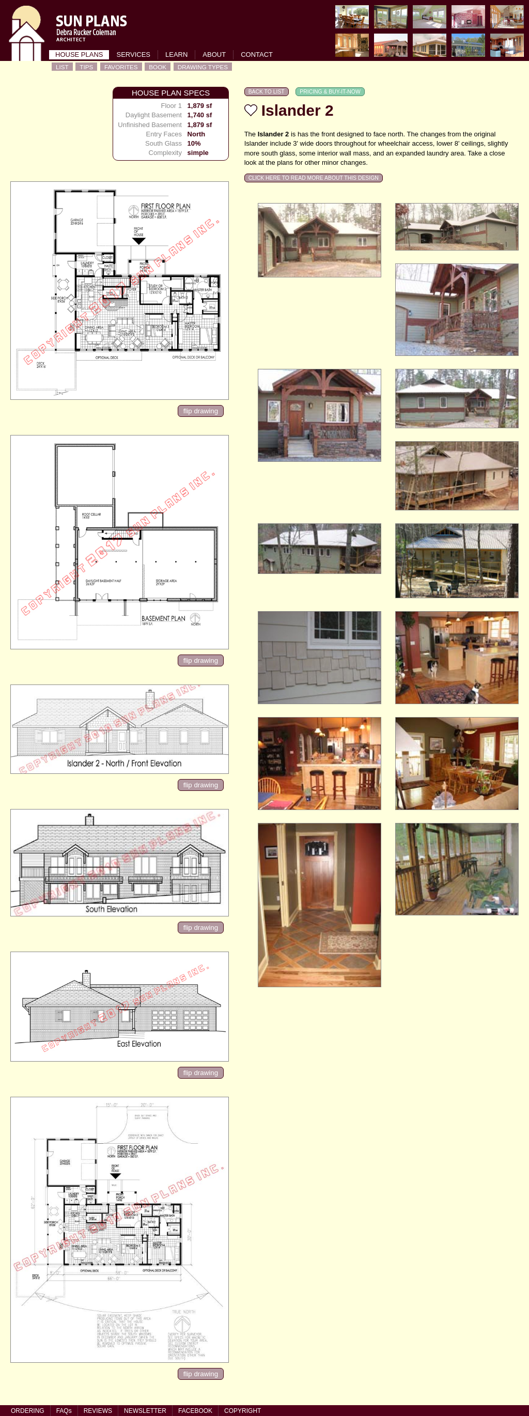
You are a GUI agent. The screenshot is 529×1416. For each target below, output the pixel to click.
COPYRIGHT (242, 1410)
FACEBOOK (195, 1410)
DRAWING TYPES (203, 67)
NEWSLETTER (145, 1410)
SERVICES (133, 54)
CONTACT (257, 54)
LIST (62, 67)
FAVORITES (121, 67)
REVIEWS (98, 1410)
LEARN (176, 54)
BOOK (157, 67)
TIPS (86, 67)
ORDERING (27, 1410)
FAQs (64, 1410)
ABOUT (214, 54)
